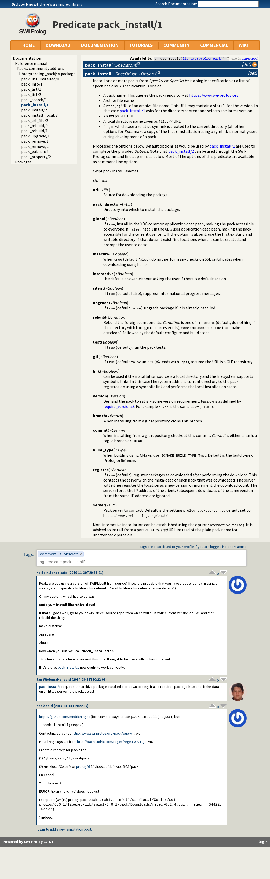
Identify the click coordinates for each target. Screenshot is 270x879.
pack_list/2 (31, 94)
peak (40, 705)
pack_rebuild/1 (34, 130)
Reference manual (31, 63)
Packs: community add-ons (40, 68)
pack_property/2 (36, 156)
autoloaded (249, 58)
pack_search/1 (34, 99)
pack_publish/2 (34, 151)
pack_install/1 (34, 104)
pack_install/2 (34, 110)
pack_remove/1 (35, 141)
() (111, 65)
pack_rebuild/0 (34, 125)
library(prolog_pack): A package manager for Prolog (65, 73)
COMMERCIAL (214, 45)
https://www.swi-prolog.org (214, 95)
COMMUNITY (176, 45)
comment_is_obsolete (59, 554)
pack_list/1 (31, 89)
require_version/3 (118, 406)
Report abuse (236, 546)
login (40, 830)
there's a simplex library (60, 4)
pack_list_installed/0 (40, 78)
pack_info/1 (31, 84)
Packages (23, 161)
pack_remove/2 (35, 146)
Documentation (27, 58)
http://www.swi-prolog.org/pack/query (102, 733)
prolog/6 (83, 767)
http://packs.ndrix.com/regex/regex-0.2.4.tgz (112, 742)
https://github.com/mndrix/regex (64, 717)
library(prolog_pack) (203, 58)
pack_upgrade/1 (35, 135)
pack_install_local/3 (39, 115)
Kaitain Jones (48, 572)
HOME (28, 45)
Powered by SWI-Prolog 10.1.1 (28, 843)
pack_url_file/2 (34, 120)
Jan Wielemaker (49, 679)
